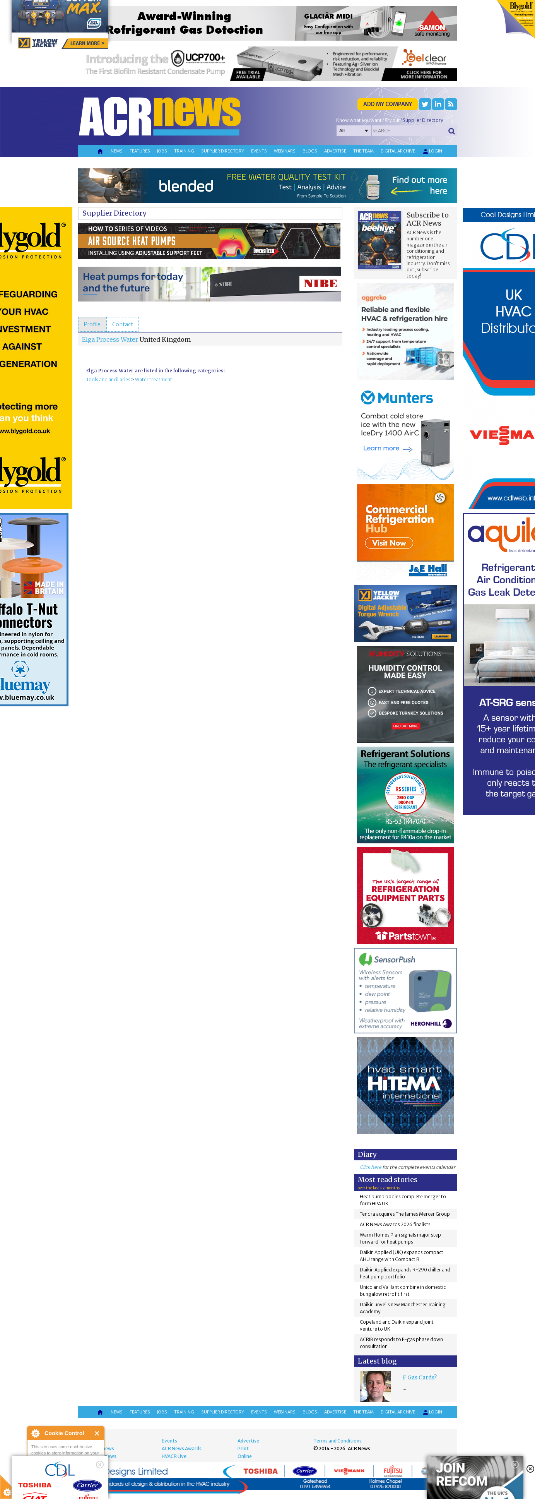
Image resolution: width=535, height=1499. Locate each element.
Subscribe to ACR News (428, 219)
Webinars (285, 151)
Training (184, 151)
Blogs (310, 151)
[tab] (92, 324)
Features (140, 151)
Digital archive (398, 151)
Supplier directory (222, 151)
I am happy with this (65, 1470)
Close (97, 1433)
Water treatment (153, 379)
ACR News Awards (182, 1448)
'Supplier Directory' (423, 120)
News (117, 151)
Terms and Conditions (337, 1441)
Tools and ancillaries (108, 379)
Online (245, 1456)
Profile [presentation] (92, 324)
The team (363, 151)
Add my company (387, 104)
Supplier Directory (114, 213)
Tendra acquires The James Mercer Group (405, 1214)
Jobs (162, 151)
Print (243, 1448)
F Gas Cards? (420, 1377)
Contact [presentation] (122, 324)
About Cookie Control (35, 1433)
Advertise (335, 151)
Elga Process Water (110, 339)
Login (432, 151)
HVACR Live (174, 1456)
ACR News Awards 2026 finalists (395, 1224)
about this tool (88, 1480)
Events (259, 151)
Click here (370, 1167)
